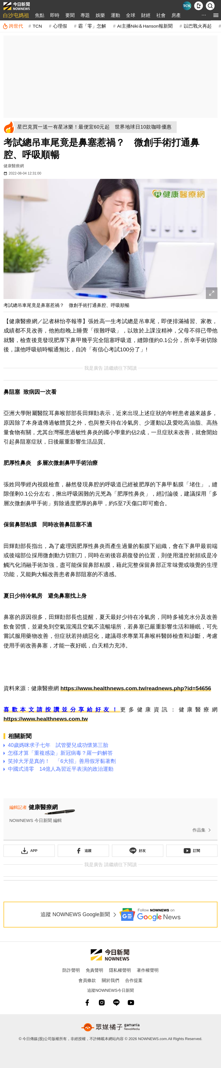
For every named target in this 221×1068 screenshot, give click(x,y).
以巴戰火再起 (198, 26)
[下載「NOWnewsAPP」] (29, 851)
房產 (176, 15)
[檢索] (210, 5)
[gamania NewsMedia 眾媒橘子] (110, 1027)
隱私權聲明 (120, 970)
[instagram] (102, 1002)
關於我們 (110, 980)
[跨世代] (12, 26)
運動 (115, 15)
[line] (116, 1002)
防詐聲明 (71, 970)
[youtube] (131, 1002)
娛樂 (100, 15)
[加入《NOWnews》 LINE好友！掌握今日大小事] (137, 851)
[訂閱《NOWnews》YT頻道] (192, 851)
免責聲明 (94, 970)
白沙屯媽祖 (16, 15)
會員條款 (87, 980)
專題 (85, 15)
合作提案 (134, 980)
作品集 (202, 830)
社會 (161, 15)
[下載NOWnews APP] (198, 5)
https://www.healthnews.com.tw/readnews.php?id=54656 (135, 688)
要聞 (70, 15)
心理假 (60, 26)
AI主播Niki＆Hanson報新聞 (145, 26)
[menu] (216, 15)
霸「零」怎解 (92, 26)
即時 (54, 15)
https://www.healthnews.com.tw (45, 719)
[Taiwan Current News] (187, 5)
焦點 (39, 15)
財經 (145, 15)
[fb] (87, 1002)
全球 (130, 15)
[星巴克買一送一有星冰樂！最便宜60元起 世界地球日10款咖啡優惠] (96, 127)
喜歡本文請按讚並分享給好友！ (61, 709)
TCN (37, 26)
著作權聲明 (148, 970)
